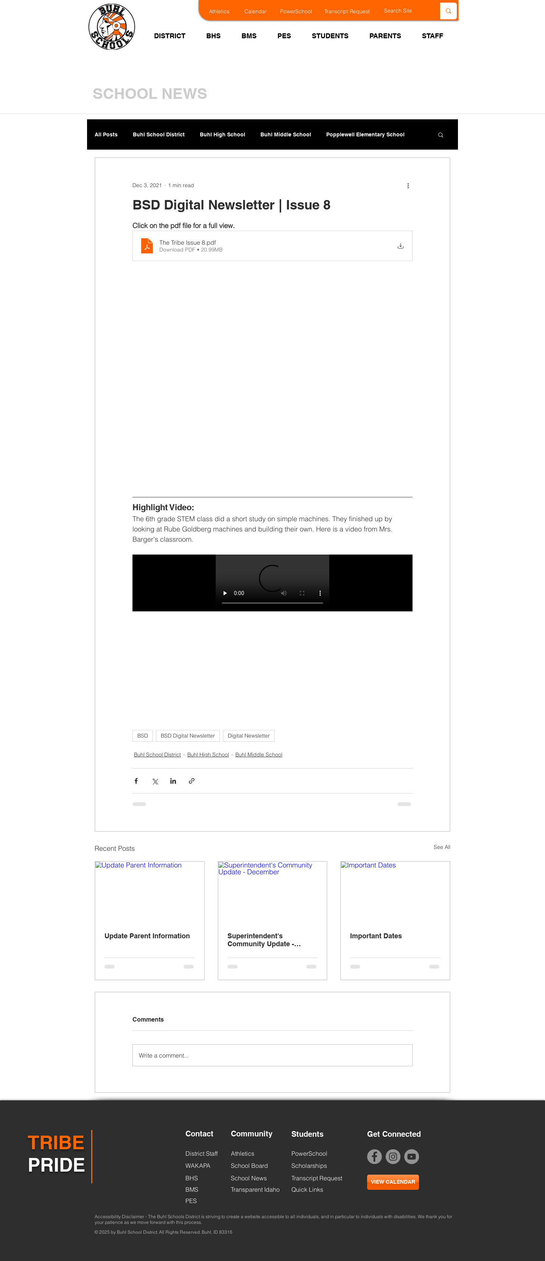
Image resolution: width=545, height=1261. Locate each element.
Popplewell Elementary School (365, 134)
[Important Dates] (395, 892)
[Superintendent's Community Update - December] (272, 892)
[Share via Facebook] (136, 780)
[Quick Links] (307, 1189)
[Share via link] (191, 780)
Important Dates (376, 936)
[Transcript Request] (352, 12)
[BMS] (204, 1189)
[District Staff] (201, 1153)
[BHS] (204, 1178)
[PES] (204, 1201)
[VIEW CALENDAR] (393, 1182)
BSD (142, 735)
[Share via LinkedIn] (173, 780)
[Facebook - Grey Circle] (374, 1156)
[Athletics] (225, 12)
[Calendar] (260, 12)
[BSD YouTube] (411, 1156)
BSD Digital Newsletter (188, 735)
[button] (440, 134)
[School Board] (253, 1165)
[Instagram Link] (393, 1156)
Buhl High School (222, 134)
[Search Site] (404, 11)
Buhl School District (159, 134)
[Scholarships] (310, 1165)
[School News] (249, 1178)
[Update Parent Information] (149, 892)
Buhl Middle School (285, 134)
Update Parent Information (147, 936)
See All (442, 847)
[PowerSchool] (300, 12)
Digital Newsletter (249, 735)
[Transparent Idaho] (255, 1189)
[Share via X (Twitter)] (154, 780)
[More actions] (408, 185)
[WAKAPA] (204, 1165)
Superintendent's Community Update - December (260, 940)
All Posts (106, 134)
